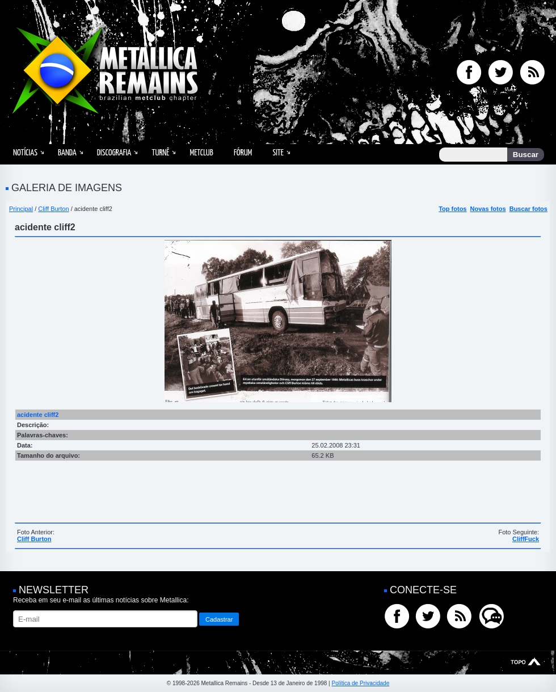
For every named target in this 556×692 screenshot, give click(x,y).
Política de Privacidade (360, 683)
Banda (67, 153)
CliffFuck (525, 538)
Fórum (243, 153)
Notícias (25, 153)
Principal (21, 208)
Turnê (160, 153)
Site (278, 153)
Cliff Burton (53, 208)
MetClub (201, 153)
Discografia (114, 153)
